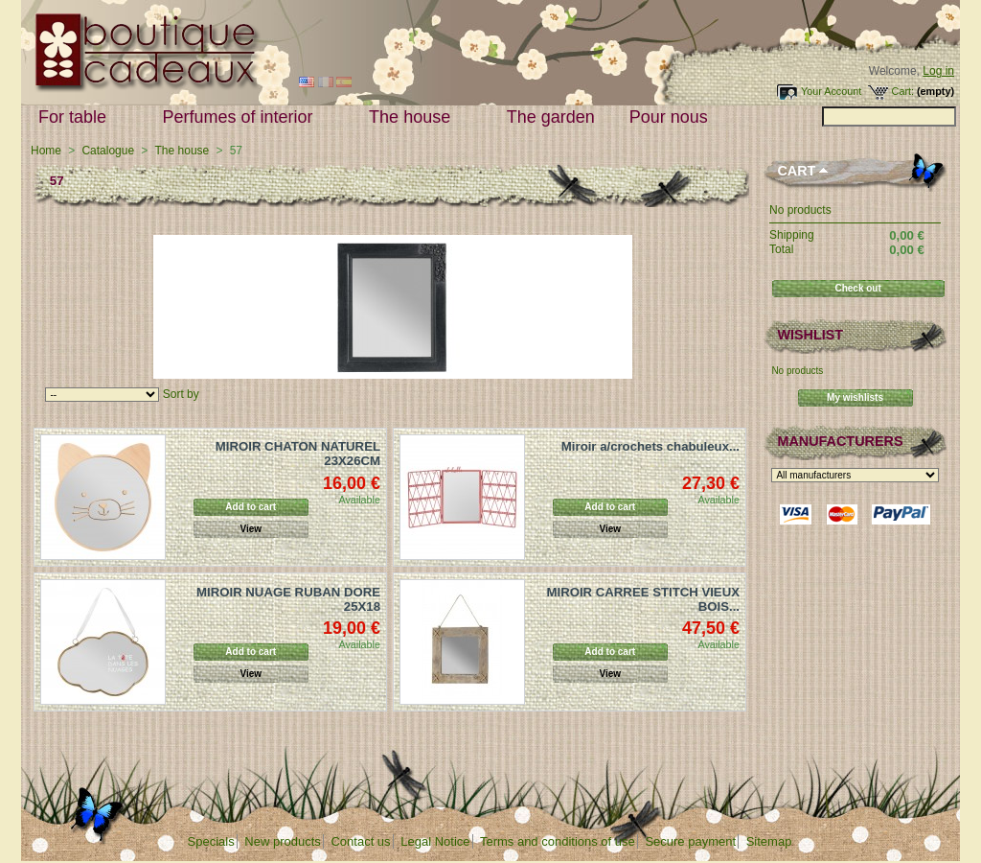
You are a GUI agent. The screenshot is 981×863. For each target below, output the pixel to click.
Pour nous (673, 117)
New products (282, 841)
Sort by (181, 394)
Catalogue (107, 150)
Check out (857, 288)
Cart (796, 170)
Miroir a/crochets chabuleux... (650, 446)
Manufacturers (839, 441)
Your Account (831, 91)
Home (46, 150)
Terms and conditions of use (557, 841)
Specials (211, 841)
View (251, 529)
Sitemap (769, 841)
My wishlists (855, 397)
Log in (938, 71)
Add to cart (250, 506)
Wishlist (810, 334)
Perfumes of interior (242, 117)
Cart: (903, 91)
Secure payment (690, 841)
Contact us (360, 841)
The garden (551, 117)
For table (76, 117)
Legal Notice (434, 841)
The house (414, 117)
